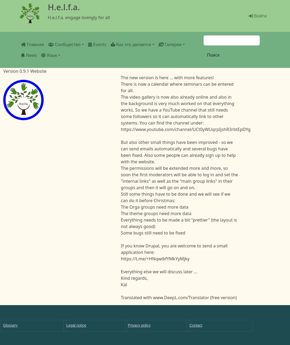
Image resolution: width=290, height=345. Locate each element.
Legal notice (76, 325)
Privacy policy (139, 325)
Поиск (213, 55)
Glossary (10, 325)
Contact (195, 325)
